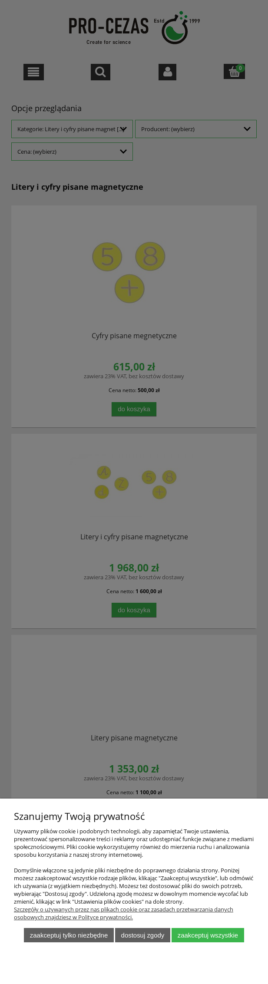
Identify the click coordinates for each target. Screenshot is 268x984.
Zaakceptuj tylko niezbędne (69, 935)
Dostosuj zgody (143, 935)
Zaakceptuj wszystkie (208, 935)
